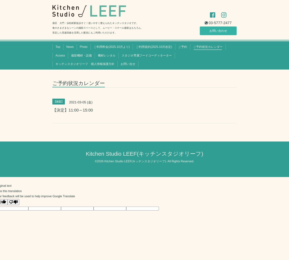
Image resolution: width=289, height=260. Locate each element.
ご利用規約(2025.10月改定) (154, 46)
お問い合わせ (218, 30)
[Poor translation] (13, 202)
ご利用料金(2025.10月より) (112, 46)
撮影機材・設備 (81, 55)
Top (57, 46)
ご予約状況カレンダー (208, 46)
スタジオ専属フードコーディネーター (147, 55)
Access (60, 55)
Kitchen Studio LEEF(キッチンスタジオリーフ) (144, 154)
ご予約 (182, 46)
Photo (84, 46)
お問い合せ (128, 64)
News (70, 46)
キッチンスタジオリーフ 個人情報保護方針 (84, 64)
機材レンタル (107, 55)
